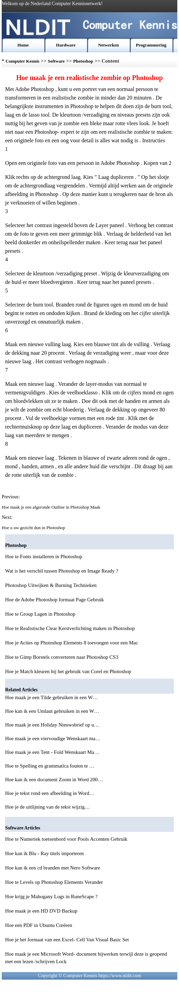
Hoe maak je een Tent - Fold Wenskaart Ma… (52, 752)
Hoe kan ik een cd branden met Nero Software (52, 867)
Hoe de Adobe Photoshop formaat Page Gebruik (54, 599)
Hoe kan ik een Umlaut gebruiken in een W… (52, 711)
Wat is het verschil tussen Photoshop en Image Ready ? (61, 571)
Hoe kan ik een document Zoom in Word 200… (54, 779)
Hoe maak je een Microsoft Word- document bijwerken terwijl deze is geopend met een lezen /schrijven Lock (86, 957)
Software (56, 61)
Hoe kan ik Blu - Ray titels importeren (44, 853)
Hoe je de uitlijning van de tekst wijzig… (47, 807)
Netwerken (108, 45)
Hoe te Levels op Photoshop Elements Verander (54, 882)
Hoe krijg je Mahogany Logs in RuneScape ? (51, 896)
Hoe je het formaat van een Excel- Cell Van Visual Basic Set (67, 939)
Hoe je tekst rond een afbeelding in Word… (49, 793)
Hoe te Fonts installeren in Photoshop (43, 556)
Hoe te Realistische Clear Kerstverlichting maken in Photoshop (70, 628)
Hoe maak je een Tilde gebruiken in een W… (51, 697)
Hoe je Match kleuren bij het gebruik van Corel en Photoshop (68, 671)
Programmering (151, 45)
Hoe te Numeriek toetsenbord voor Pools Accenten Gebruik (66, 839)
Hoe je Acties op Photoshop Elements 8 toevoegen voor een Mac (71, 642)
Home (23, 45)
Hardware (65, 45)
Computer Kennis (22, 61)
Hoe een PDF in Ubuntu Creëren (38, 925)
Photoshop (83, 61)
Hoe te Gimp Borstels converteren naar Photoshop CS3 (61, 657)
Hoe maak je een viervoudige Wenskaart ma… (52, 738)
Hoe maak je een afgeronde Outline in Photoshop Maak (51, 507)
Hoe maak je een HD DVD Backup (41, 911)
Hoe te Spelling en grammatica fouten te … (49, 766)
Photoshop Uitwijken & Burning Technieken (51, 585)
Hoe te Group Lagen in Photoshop (40, 614)
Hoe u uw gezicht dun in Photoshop (34, 527)
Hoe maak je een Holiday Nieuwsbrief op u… (52, 725)
